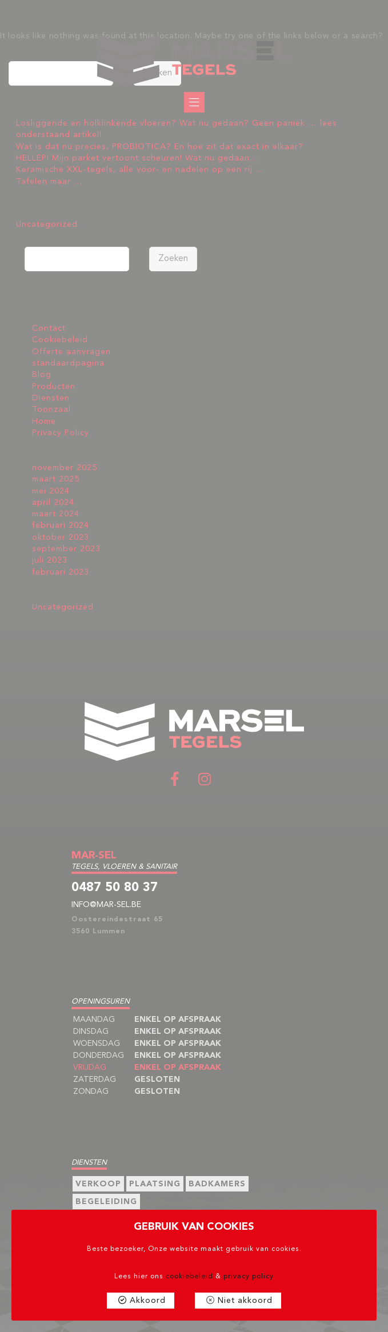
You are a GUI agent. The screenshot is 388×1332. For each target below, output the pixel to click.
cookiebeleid (189, 1276)
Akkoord (148, 1301)
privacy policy (248, 1276)
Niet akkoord (245, 1301)
